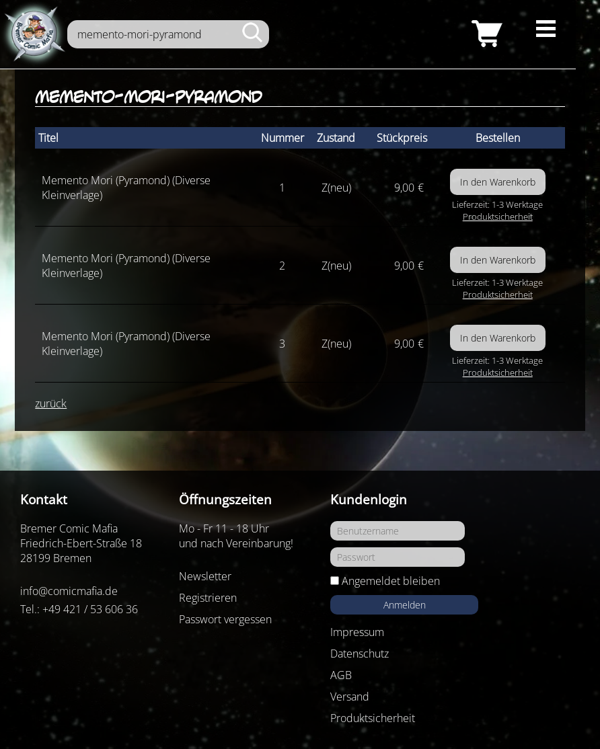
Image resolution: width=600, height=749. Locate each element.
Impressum (357, 632)
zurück (51, 403)
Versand (349, 696)
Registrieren (208, 597)
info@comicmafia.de (69, 591)
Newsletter (205, 576)
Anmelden (404, 604)
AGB (341, 675)
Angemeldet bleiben (391, 581)
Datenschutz (359, 653)
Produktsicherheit (498, 216)
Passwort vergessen (225, 619)
